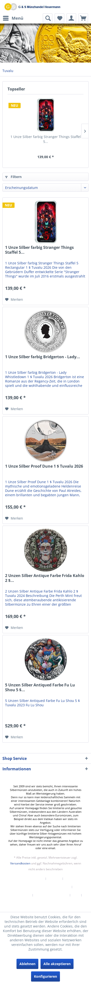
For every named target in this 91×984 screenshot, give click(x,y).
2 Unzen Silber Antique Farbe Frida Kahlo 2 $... (44, 578)
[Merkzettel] (59, 18)
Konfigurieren (45, 976)
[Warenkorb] (83, 18)
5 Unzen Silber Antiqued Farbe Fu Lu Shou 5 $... (40, 687)
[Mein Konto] (71, 18)
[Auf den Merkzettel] (14, 299)
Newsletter (35, 879)
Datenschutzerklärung (51, 895)
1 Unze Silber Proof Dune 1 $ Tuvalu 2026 (44, 466)
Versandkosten (20, 863)
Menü (13, 17)
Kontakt (54, 879)
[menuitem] (13, 18)
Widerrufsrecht (19, 895)
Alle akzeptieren (57, 963)
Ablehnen (27, 963)
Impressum (45, 903)
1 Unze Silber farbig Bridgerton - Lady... (42, 356)
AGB (76, 895)
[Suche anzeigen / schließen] (47, 18)
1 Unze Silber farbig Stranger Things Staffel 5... (45, 139)
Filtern (13, 176)
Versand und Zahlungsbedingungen (43, 887)
